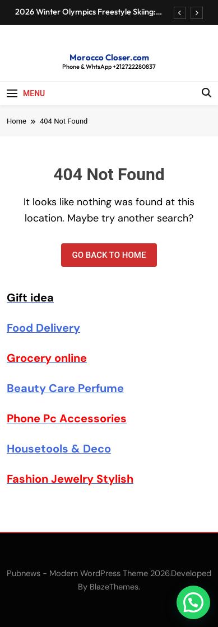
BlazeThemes (114, 587)
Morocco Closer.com (109, 57)
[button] (193, 602)
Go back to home (109, 255)
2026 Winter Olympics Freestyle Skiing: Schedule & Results (85, 11)
